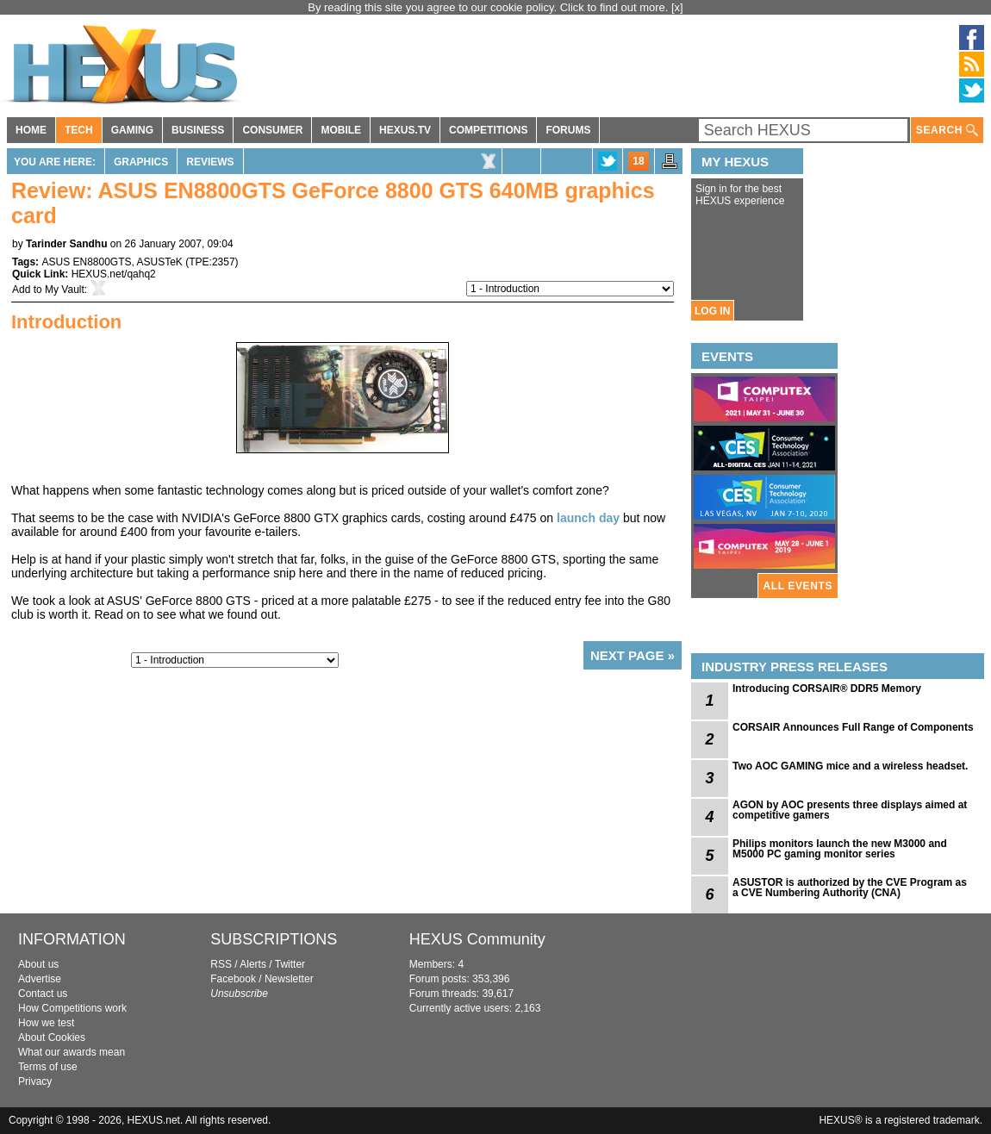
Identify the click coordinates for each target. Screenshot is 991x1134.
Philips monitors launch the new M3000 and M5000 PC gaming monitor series (839, 848)
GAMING (132, 130)
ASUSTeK (160, 262)
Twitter (290, 964)
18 (638, 161)
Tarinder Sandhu (66, 244)
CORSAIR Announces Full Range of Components (853, 727)
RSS (221, 964)
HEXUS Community (477, 939)
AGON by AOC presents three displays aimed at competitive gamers (849, 810)
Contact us (42, 994)
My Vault (64, 290)
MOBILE (341, 130)
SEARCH (947, 130)
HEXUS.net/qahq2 (114, 274)
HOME (31, 130)
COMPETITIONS (488, 130)
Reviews (210, 162)
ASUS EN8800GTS (86, 262)
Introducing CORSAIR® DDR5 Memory (826, 688)
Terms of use (48, 1067)
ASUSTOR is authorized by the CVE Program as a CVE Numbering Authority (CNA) (849, 887)
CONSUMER (272, 130)
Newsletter (289, 979)
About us (38, 964)
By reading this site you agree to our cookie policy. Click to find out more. (489, 7)
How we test (46, 1023)
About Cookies (51, 1037)
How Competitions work (72, 1008)
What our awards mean (71, 1052)
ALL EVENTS (798, 586)
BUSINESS (197, 130)
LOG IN (712, 311)
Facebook (233, 979)
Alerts (253, 964)
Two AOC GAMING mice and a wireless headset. (850, 766)
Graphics (141, 162)
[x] (677, 7)
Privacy (35, 1081)
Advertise (39, 979)
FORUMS (567, 130)
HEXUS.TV (405, 130)
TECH (79, 130)
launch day (588, 518)
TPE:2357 (211, 262)
